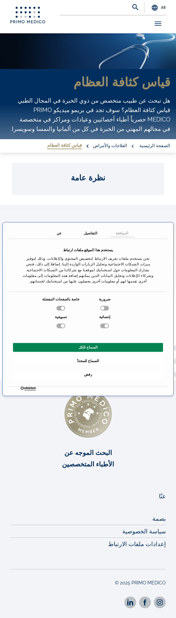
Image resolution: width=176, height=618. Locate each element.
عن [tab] (59, 233)
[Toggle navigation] (156, 24)
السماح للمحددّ (88, 361)
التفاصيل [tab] (90, 233)
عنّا (162, 496)
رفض (88, 374)
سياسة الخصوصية (144, 531)
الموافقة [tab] (122, 233)
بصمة (159, 518)
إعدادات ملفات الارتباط (137, 544)
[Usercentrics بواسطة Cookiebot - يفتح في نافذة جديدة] (34, 389)
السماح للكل (88, 347)
